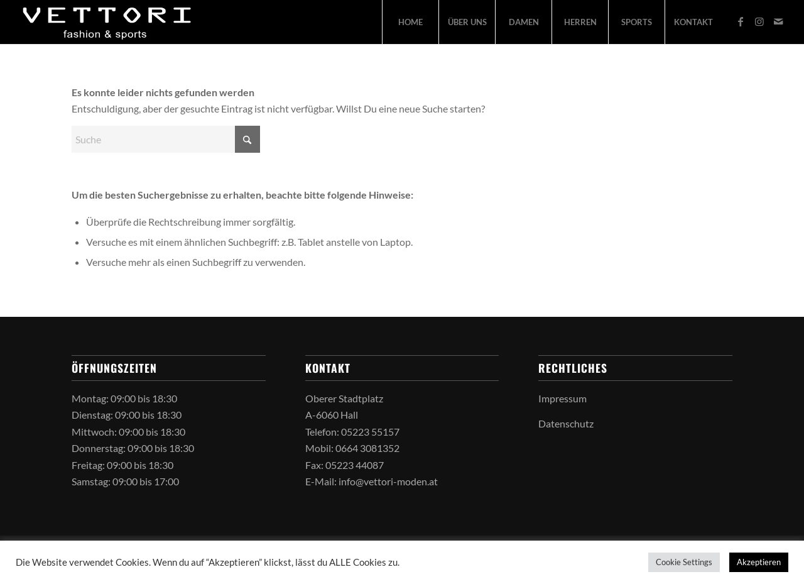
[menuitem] (410, 22)
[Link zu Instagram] (759, 21)
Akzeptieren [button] (759, 562)
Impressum (562, 398)
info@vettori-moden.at (388, 481)
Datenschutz (566, 423)
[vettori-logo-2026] (107, 22)
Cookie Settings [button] (684, 562)
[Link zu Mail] (778, 21)
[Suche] (166, 139)
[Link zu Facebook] (740, 21)
